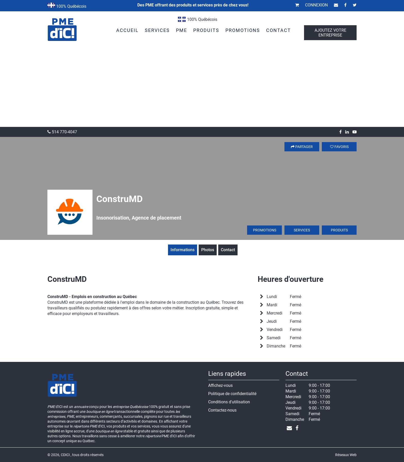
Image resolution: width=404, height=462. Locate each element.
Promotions (264, 230)
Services (302, 230)
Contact (228, 249)
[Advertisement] (202, 88)
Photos (207, 249)
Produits (339, 230)
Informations (183, 249)
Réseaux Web (346, 455)
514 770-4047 (62, 131)
